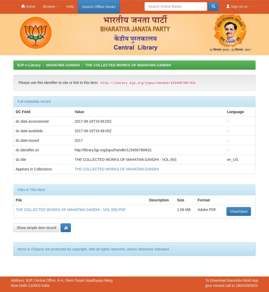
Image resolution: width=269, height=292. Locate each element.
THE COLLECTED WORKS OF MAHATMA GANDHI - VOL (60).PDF (71, 210)
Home (28, 6)
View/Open (238, 211)
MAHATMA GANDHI (63, 65)
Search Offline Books (99, 7)
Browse (51, 6)
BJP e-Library (29, 65)
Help (70, 6)
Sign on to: (239, 6)
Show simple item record (36, 228)
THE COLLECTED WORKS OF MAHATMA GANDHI (128, 65)
